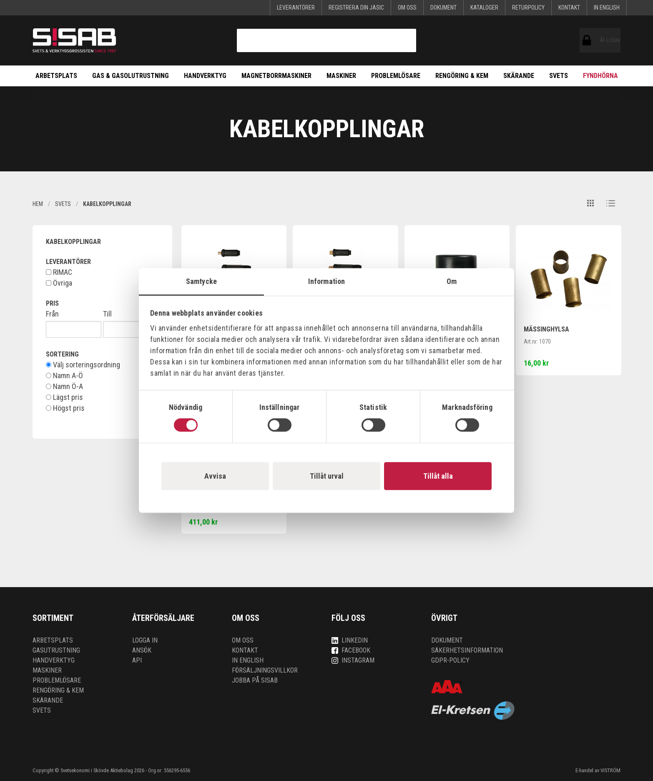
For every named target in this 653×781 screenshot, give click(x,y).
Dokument (443, 7)
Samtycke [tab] (201, 281)
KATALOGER (484, 7)
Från (52, 314)
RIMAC (59, 272)
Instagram (353, 660)
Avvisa (215, 476)
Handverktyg (205, 76)
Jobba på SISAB (255, 680)
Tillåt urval (327, 476)
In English (607, 7)
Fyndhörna (600, 76)
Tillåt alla (438, 476)
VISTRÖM (610, 770)
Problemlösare (395, 76)
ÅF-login (586, 40)
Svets (558, 76)
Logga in (145, 640)
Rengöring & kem (461, 76)
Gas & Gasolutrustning (130, 76)
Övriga (59, 283)
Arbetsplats (56, 76)
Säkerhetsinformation (467, 650)
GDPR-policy (450, 660)
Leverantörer (296, 7)
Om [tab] (452, 281)
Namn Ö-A (64, 386)
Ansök (141, 650)
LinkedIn (350, 640)
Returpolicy (528, 7)
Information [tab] (326, 281)
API (137, 660)
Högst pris (65, 408)
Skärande (518, 76)
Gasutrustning (56, 650)
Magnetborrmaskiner (276, 76)
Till (107, 314)
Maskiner (341, 76)
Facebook (351, 650)
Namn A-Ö (64, 375)
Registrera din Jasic (356, 7)
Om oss (407, 7)
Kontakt (569, 7)
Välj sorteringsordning (83, 365)
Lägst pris (64, 397)
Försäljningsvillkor (265, 670)
